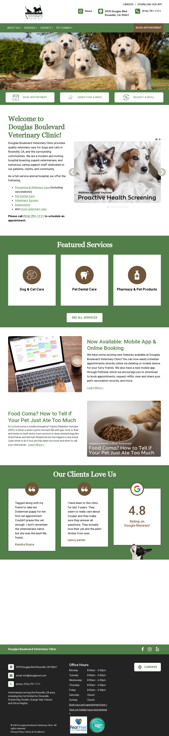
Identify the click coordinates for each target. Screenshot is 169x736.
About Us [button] (14, 27)
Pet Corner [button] (64, 27)
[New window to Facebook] (143, 650)
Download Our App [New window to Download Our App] (150, 4)
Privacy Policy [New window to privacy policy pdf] (17, 732)
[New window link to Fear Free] (79, 724)
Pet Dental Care (25, 196)
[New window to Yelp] (157, 650)
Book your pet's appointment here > (88, 704)
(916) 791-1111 (33, 216)
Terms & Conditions (34, 732)
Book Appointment (148, 27)
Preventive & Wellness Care (32, 187)
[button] (156, 139)
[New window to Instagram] (149, 650)
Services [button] (30, 27)
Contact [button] (46, 27)
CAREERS (128, 4)
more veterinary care (33, 209)
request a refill (139, 97)
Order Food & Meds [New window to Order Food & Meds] (84, 97)
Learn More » (95, 387)
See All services (84, 317)
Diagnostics (22, 204)
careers (147, 667)
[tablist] (117, 207)
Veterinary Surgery (27, 200)
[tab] (108, 207)
